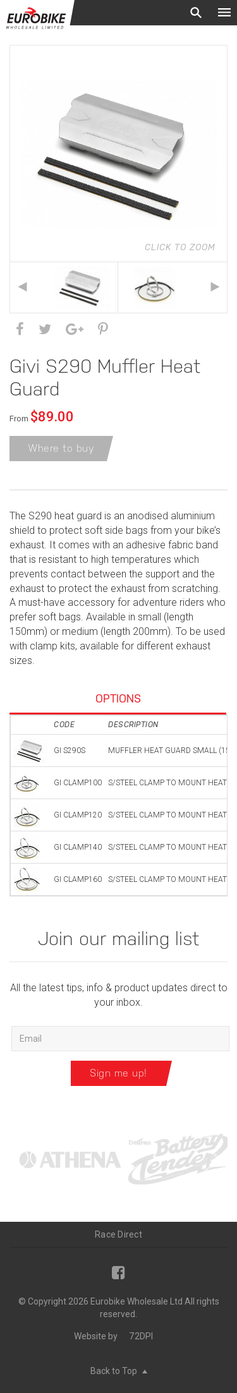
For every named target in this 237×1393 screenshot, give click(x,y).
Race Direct (118, 1234)
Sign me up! (118, 1073)
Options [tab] (118, 698)
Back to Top (118, 1371)
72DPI (141, 1336)
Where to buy (61, 448)
